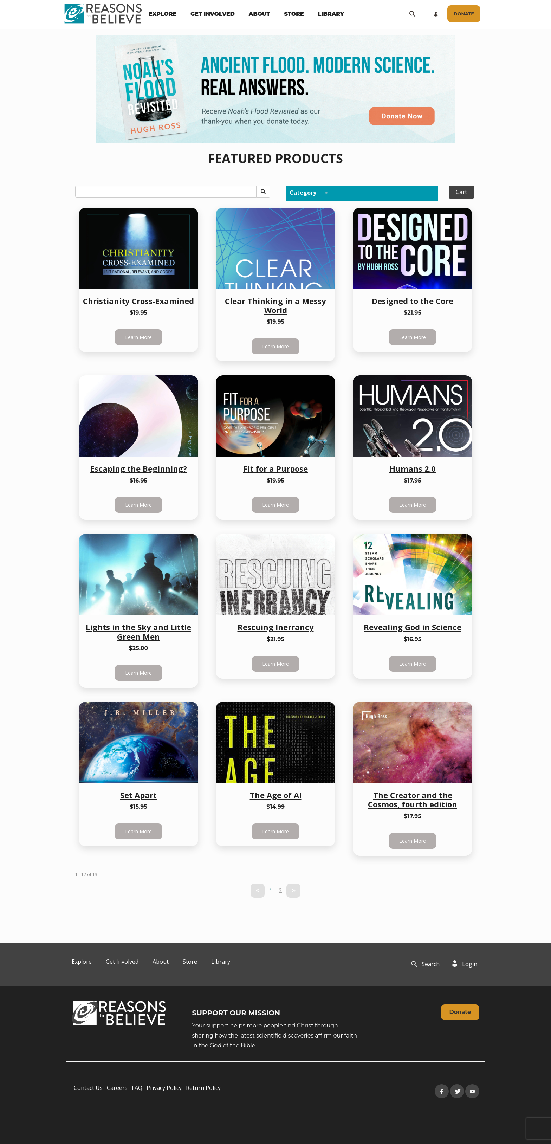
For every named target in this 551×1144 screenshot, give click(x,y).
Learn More (138, 337)
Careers (117, 1087)
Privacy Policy (164, 1087)
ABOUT (259, 14)
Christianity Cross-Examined (138, 301)
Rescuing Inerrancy (276, 627)
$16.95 (139, 480)
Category (307, 192)
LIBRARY (331, 14)
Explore (82, 961)
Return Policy (203, 1087)
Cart (461, 191)
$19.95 (138, 312)
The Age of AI (276, 795)
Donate (460, 1012)
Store (190, 961)
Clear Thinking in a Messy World (275, 305)
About (161, 961)
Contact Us (88, 1087)
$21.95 (412, 312)
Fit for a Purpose (275, 468)
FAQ (137, 1087)
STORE (294, 14)
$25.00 (138, 648)
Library (220, 961)
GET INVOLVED (212, 14)
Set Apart (138, 795)
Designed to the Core (412, 301)
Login (469, 964)
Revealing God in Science (412, 627)
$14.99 (275, 806)
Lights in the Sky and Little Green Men (138, 631)
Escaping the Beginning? (138, 468)
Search (431, 964)
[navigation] (246, 14)
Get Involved (122, 961)
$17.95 (412, 480)
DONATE (464, 14)
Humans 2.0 (412, 468)
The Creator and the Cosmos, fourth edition (412, 799)
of (89, 875)
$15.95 (138, 806)
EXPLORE (162, 14)
